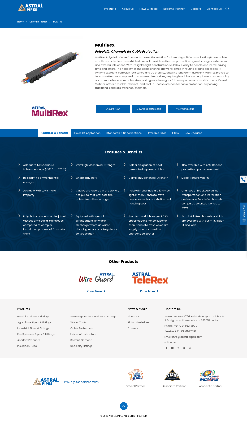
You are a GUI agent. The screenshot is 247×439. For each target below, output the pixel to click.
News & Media (149, 9)
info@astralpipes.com (187, 337)
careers (133, 328)
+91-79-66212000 (185, 325)
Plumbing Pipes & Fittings (33, 316)
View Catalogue (185, 108)
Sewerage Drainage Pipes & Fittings (93, 316)
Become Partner (174, 9)
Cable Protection (38, 21)
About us (134, 316)
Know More (94, 291)
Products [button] (110, 9)
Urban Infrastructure (83, 334)
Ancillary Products (28, 340)
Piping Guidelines (138, 322)
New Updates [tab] (193, 133)
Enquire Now (113, 108)
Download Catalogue (149, 108)
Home (20, 21)
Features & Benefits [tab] (54, 133)
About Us (128, 9)
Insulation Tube (27, 345)
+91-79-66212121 (185, 331)
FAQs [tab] (175, 133)
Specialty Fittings (81, 345)
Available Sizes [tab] (157, 133)
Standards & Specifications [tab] (124, 133)
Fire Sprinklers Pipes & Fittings (36, 334)
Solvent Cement (81, 340)
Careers (195, 9)
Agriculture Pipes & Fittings (34, 322)
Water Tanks (78, 322)
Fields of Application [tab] (87, 133)
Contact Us (214, 9)
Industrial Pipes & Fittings (33, 328)
